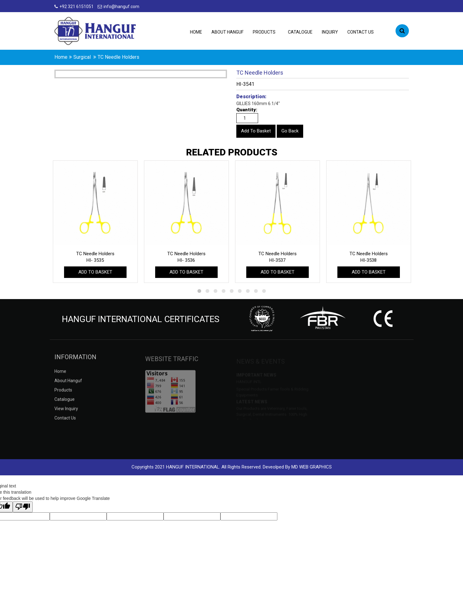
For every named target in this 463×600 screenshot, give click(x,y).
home (60, 57)
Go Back (290, 131)
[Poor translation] (23, 506)
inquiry (330, 32)
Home (196, 32)
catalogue (300, 32)
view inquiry (66, 413)
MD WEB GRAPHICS (311, 467)
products (264, 32)
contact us (360, 32)
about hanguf (227, 32)
